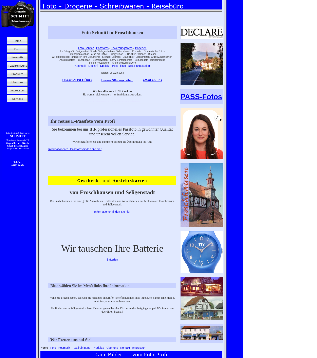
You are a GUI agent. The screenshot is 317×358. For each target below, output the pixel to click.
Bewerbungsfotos (121, 48)
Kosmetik (81, 65)
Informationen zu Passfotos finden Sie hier (74, 149)
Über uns (112, 347)
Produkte (98, 347)
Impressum (139, 347)
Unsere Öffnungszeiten (117, 80)
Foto (53, 347)
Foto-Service (86, 48)
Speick (104, 65)
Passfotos (102, 48)
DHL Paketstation (139, 65)
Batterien (141, 48)
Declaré (93, 65)
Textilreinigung (81, 347)
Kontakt (125, 347)
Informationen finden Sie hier (112, 211)
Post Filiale (119, 65)
